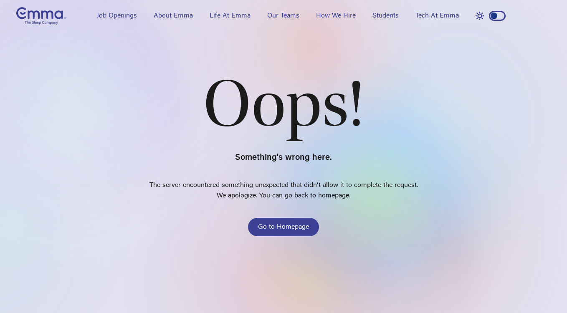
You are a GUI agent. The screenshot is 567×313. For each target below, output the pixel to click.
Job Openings (116, 16)
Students (385, 16)
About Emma (173, 16)
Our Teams (283, 16)
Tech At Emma (437, 16)
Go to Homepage (283, 227)
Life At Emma (230, 16)
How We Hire (336, 16)
